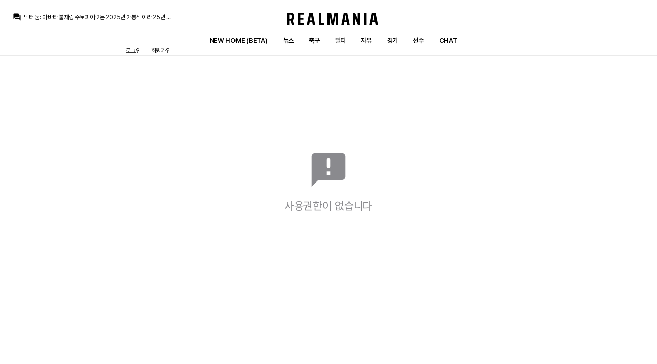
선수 (418, 40)
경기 (392, 40)
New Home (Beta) (239, 40)
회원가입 (161, 50)
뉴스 (288, 40)
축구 (314, 40)
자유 (366, 40)
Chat (448, 40)
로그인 (133, 50)
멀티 (340, 40)
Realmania (333, 18)
